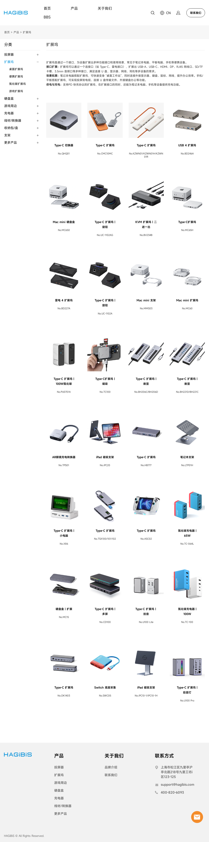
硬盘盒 (9, 98)
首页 (47, 8)
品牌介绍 (111, 766)
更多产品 (10, 142)
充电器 (9, 112)
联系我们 (195, 13)
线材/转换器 (12, 120)
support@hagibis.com (177, 784)
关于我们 (105, 8)
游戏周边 (10, 105)
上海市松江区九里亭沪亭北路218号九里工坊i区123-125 (177, 771)
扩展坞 (27, 32)
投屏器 (9, 54)
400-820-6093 (172, 792)
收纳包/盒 (11, 127)
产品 (74, 8)
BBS (47, 17)
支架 (7, 134)
